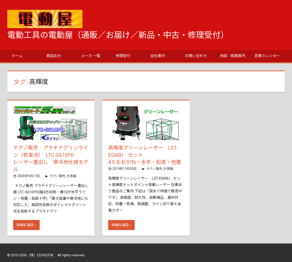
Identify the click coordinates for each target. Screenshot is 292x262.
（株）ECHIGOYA (41, 255)
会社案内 (157, 56)
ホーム (17, 56)
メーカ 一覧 (90, 56)
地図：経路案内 (232, 56)
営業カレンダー (267, 56)
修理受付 (123, 56)
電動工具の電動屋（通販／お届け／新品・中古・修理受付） (118, 35)
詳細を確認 (25, 225)
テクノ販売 (57, 176)
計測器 (71, 176)
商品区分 (53, 56)
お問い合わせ (196, 56)
